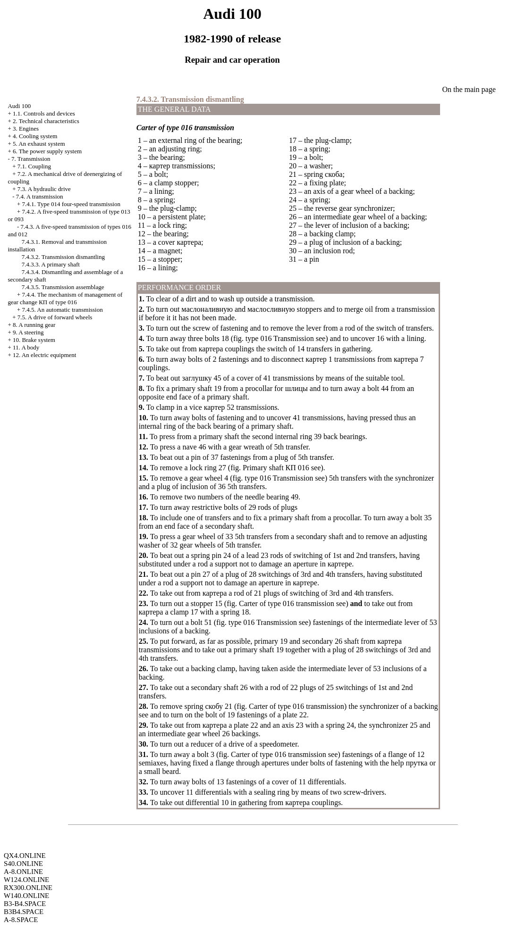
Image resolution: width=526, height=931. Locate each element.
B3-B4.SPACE (25, 903)
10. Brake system (34, 339)
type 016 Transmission (280, 338)
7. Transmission (30, 158)
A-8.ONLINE (23, 871)
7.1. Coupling (34, 166)
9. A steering (28, 332)
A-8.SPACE (21, 919)
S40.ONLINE (23, 863)
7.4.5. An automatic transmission (62, 309)
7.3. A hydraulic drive (44, 188)
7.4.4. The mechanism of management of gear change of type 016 (65, 298)
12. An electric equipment (44, 354)
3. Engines (26, 128)
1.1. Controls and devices (44, 113)
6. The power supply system (47, 151)
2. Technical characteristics (46, 121)
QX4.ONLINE (25, 855)
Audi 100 (19, 105)
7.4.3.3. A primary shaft (51, 264)
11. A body (26, 347)
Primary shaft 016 (276, 468)
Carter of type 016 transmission (286, 603)
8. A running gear (34, 324)
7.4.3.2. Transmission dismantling (63, 256)
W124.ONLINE (26, 879)
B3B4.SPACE (23, 911)
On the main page (468, 89)
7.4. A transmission (39, 196)
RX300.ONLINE (28, 887)
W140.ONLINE (26, 895)
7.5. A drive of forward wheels (55, 317)
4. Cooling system (35, 136)
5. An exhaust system (39, 143)
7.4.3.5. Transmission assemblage (63, 287)
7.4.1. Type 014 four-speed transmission (71, 204)
